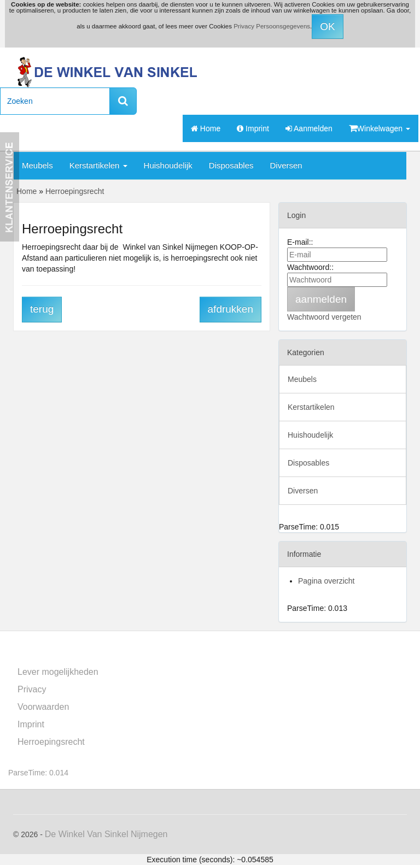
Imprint (253, 128)
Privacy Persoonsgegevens (272, 26)
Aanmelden (308, 128)
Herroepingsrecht (51, 741)
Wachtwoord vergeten (324, 317)
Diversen (286, 165)
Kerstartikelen (98, 165)
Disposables (231, 165)
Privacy (32, 689)
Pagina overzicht (326, 580)
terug (42, 309)
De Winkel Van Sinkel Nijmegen (106, 834)
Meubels (37, 165)
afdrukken (230, 309)
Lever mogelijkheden (58, 671)
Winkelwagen (379, 128)
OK (327, 26)
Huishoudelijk (168, 165)
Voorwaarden (43, 706)
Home (205, 128)
